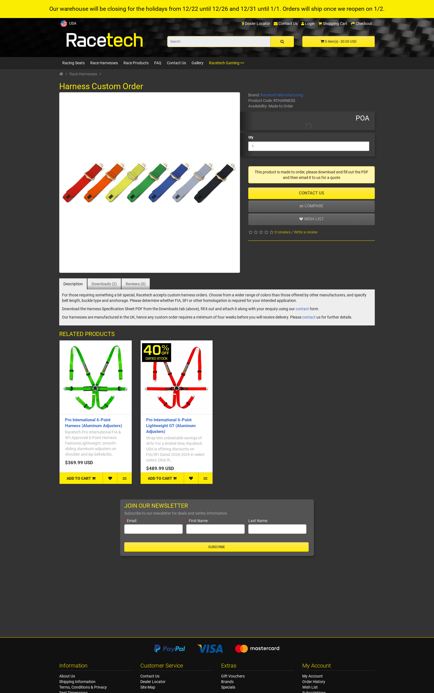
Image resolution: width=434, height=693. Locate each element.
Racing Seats (73, 63)
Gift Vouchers (233, 676)
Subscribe (216, 547)
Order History (313, 681)
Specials (228, 687)
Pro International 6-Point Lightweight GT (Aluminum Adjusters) (171, 425)
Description (73, 284)
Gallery (197, 63)
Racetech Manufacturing (281, 95)
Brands (227, 681)
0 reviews (283, 232)
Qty (250, 137)
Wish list (311, 219)
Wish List (310, 687)
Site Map (147, 687)
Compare (311, 206)
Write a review (306, 232)
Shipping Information (77, 681)
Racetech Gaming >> (226, 63)
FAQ (157, 63)
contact (302, 309)
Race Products (136, 63)
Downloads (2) (104, 284)
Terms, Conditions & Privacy (83, 687)
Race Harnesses (104, 63)
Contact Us (176, 63)
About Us (67, 676)
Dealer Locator (153, 681)
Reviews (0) (136, 284)
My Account (312, 676)
